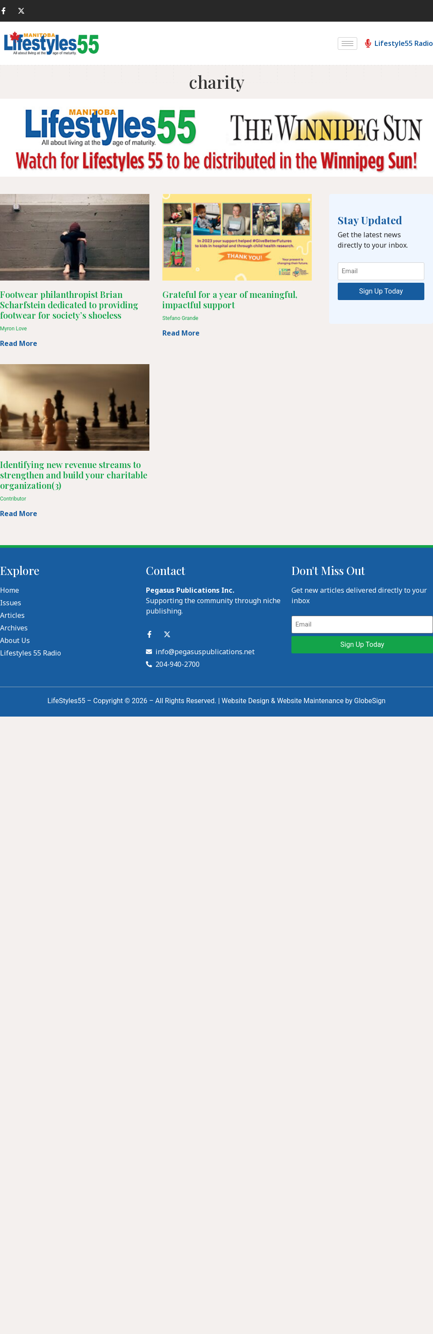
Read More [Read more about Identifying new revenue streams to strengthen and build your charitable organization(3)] (18, 513)
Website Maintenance (310, 701)
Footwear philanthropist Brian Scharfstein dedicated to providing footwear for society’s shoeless (69, 304)
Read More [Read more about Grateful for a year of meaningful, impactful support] (181, 333)
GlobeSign (370, 701)
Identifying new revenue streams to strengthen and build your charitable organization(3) (73, 475)
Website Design (245, 701)
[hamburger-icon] (347, 43)
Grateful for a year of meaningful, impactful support (229, 299)
